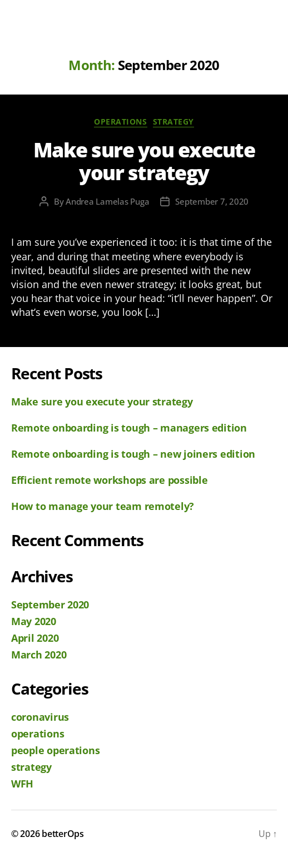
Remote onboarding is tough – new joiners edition (133, 453)
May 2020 (33, 621)
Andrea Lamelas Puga (107, 201)
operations (120, 122)
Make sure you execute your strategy (144, 161)
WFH (22, 783)
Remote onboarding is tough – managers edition (129, 427)
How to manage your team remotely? (102, 506)
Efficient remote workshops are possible (109, 480)
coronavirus (40, 717)
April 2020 (34, 638)
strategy (173, 122)
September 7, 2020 (212, 201)
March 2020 (38, 654)
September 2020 (50, 604)
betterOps (63, 834)
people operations (55, 750)
